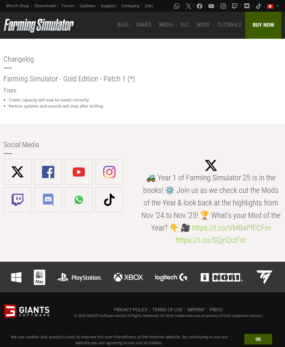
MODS (203, 24)
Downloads (45, 5)
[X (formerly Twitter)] (188, 6)
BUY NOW (263, 24)
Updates (87, 5)
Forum (68, 5)
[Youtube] (211, 6)
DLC (185, 24)
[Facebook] (200, 6)
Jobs (149, 5)
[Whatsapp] (177, 6)
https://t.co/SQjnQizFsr (211, 240)
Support (108, 5)
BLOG (123, 24)
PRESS (216, 310)
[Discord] (247, 6)
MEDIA (166, 24)
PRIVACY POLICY (131, 310)
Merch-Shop (17, 5)
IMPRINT (196, 310)
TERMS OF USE (167, 310)
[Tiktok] (259, 6)
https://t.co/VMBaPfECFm (231, 227)
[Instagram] (223, 6)
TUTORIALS (229, 24)
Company (130, 5)
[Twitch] (235, 6)
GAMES (143, 24)
